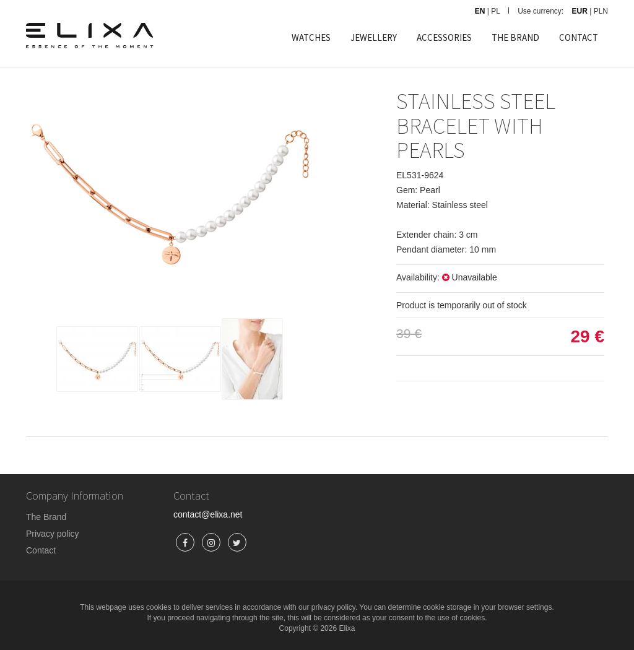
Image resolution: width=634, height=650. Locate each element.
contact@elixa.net (208, 514)
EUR (580, 11)
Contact (41, 550)
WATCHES (311, 37)
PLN (601, 11)
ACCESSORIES (444, 37)
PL (495, 11)
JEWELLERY (373, 37)
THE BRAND (515, 37)
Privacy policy (52, 534)
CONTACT (578, 37)
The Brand (46, 517)
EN (480, 11)
